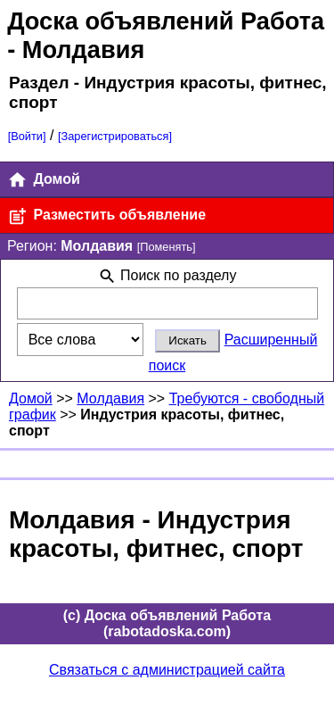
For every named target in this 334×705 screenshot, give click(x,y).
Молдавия (110, 398)
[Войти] (27, 136)
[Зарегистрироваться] (115, 136)
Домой (43, 180)
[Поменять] (166, 246)
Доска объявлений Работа (165, 21)
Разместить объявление (106, 216)
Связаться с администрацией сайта (167, 669)
